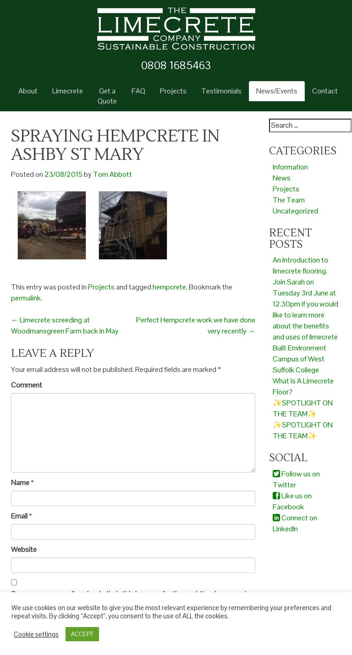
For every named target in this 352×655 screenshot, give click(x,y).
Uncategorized (295, 211)
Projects (173, 91)
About (28, 91)
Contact (325, 91)
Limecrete (67, 91)
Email (19, 516)
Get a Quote (107, 96)
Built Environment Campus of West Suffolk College (299, 359)
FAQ (138, 91)
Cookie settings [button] (36, 634)
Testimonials (221, 91)
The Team (289, 200)
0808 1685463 (176, 65)
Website (24, 549)
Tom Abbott (112, 174)
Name (20, 482)
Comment (26, 385)
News (282, 178)
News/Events (276, 91)
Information (290, 167)
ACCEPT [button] (82, 634)
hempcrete (169, 287)
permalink (26, 298)
